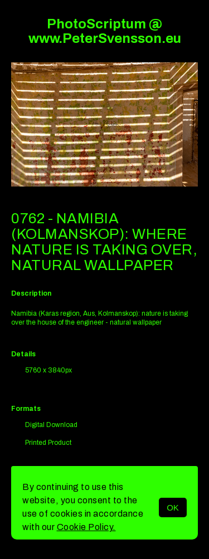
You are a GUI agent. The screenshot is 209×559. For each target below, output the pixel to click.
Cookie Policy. (86, 527)
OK (173, 507)
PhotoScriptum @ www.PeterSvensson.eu (104, 31)
